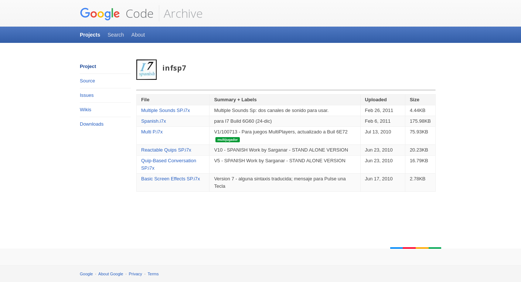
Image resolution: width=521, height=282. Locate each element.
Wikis (85, 109)
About (138, 35)
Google (86, 274)
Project (88, 66)
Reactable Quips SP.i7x (166, 150)
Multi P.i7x (152, 132)
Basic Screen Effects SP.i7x (170, 178)
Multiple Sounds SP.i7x (165, 110)
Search (116, 35)
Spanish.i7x (153, 121)
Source (87, 81)
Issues (87, 95)
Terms (153, 274)
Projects (90, 35)
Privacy (135, 274)
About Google (110, 274)
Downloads (91, 124)
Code (117, 13)
